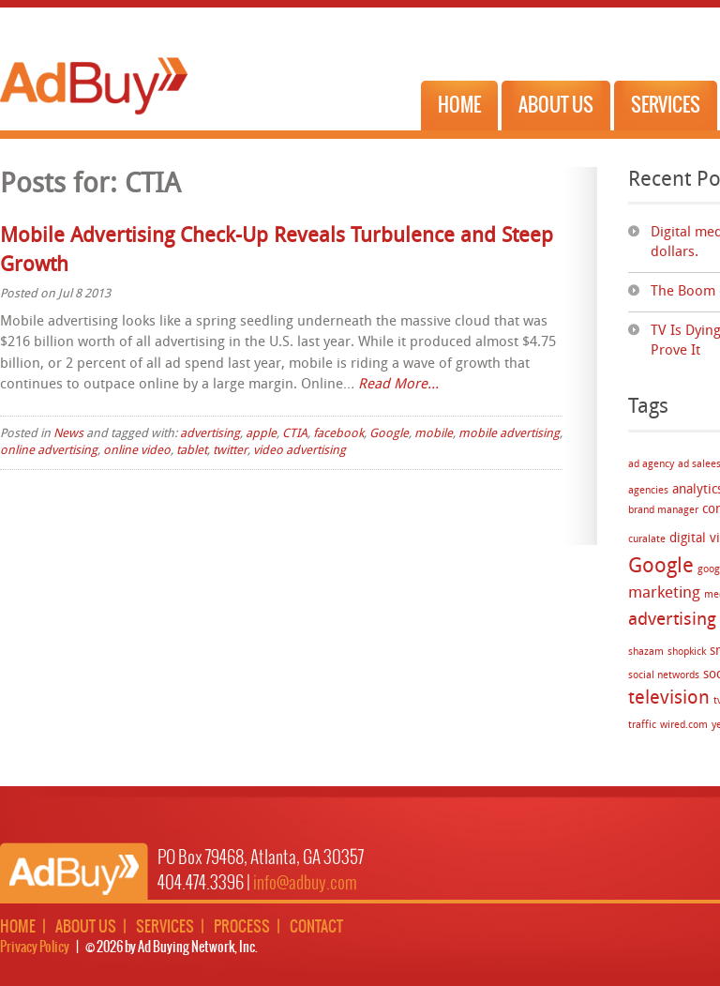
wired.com (684, 726)
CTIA (295, 434)
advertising (210, 434)
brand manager (663, 511)
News (68, 434)
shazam (646, 652)
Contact (316, 926)
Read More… (398, 385)
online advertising (49, 451)
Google (661, 567)
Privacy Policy (34, 947)
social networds (663, 676)
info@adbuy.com (305, 883)
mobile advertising (509, 434)
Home (459, 105)
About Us (555, 105)
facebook (338, 434)
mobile (433, 434)
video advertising (299, 451)
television (669, 698)
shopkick (687, 652)
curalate (647, 540)
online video (137, 451)
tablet (191, 451)
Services (665, 105)
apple (261, 434)
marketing (664, 593)
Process (242, 926)
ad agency (651, 465)
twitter (230, 451)
